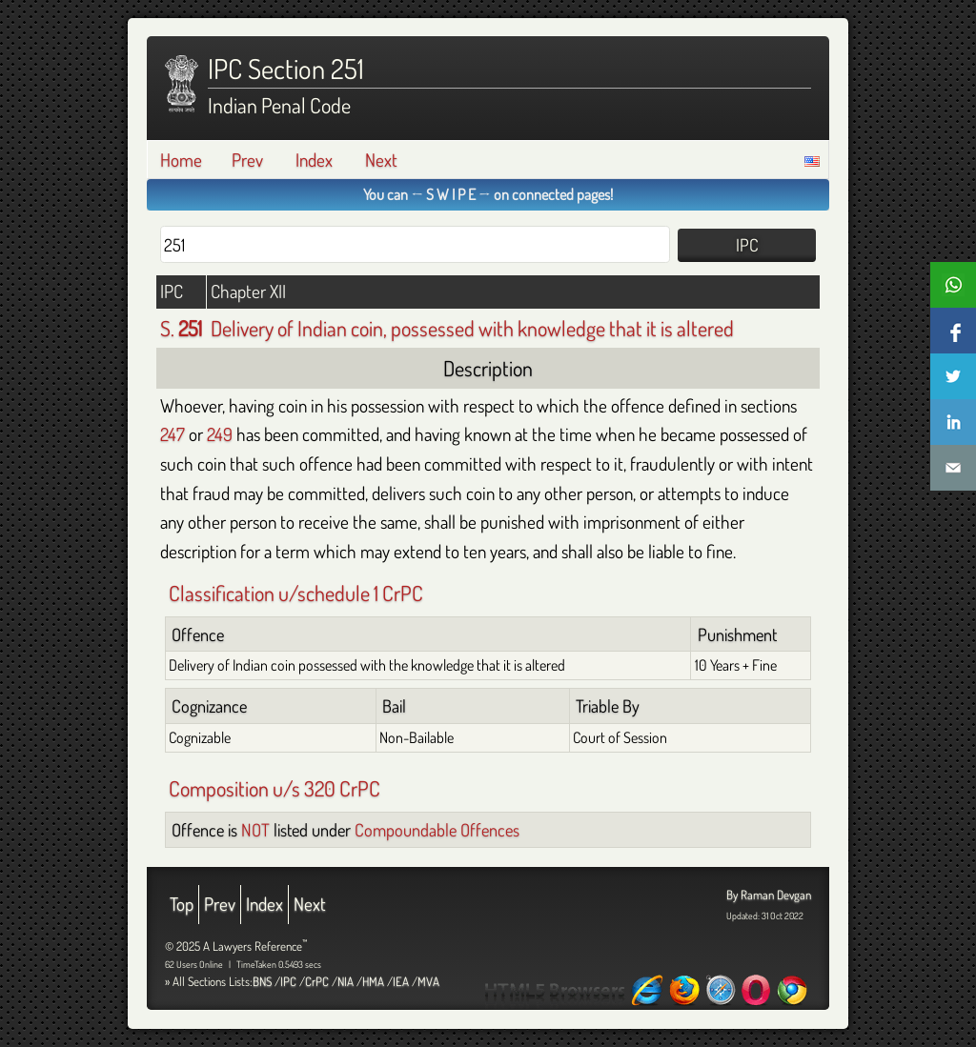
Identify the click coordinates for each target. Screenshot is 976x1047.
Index (314, 159)
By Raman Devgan (768, 894)
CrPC (317, 981)
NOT (255, 829)
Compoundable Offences (437, 829)
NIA (345, 981)
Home (181, 159)
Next (381, 159)
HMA (373, 981)
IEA (401, 981)
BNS (262, 981)
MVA (428, 981)
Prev (247, 159)
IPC (288, 981)
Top (181, 904)
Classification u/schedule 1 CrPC (296, 592)
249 (220, 434)
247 (172, 434)
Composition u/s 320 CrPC (274, 788)
